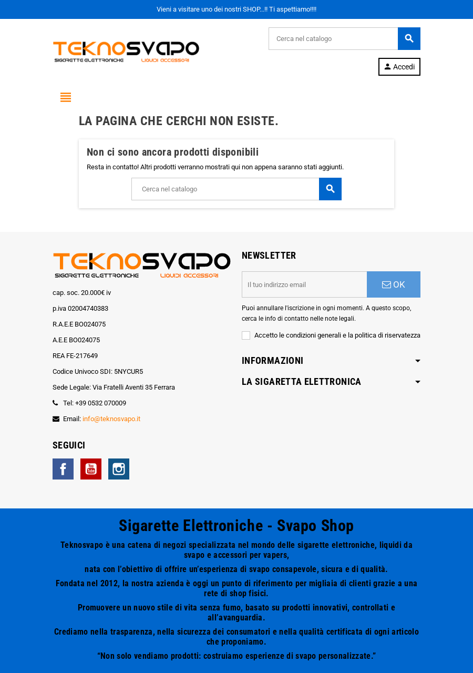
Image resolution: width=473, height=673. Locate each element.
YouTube (90, 469)
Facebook (63, 469)
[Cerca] (344, 38)
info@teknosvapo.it (111, 419)
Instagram (118, 469)
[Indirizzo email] (304, 284)
